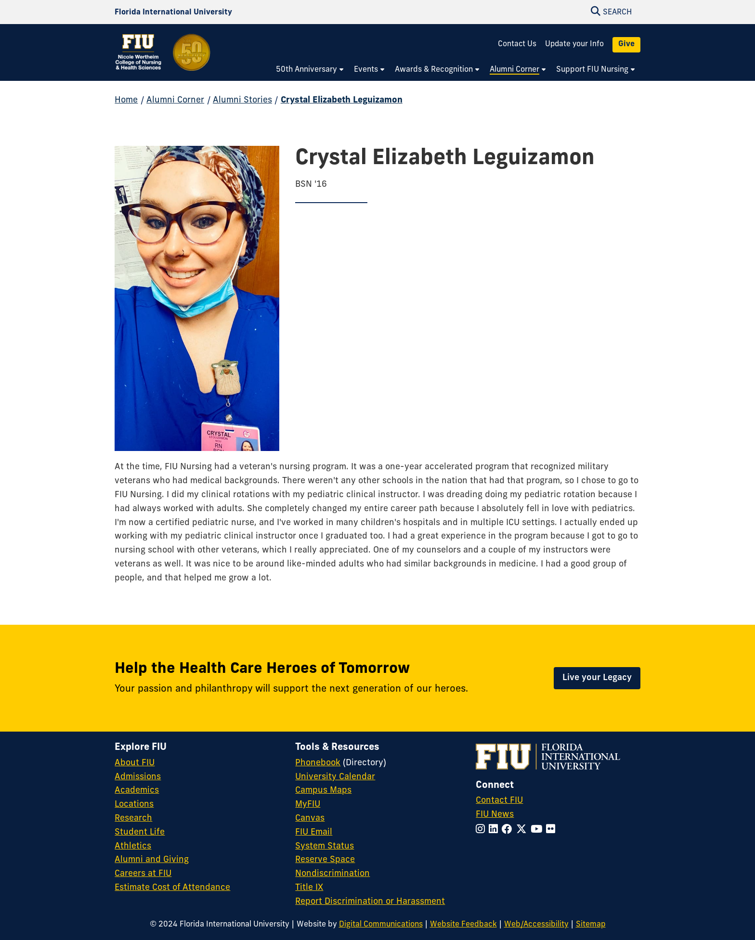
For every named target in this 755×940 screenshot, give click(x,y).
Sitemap (591, 924)
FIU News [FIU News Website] (495, 814)
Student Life (140, 832)
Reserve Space (325, 859)
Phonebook (317, 763)
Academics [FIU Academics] (137, 790)
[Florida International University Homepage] (173, 12)
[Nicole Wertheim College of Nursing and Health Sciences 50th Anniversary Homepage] (163, 58)
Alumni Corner (175, 100)
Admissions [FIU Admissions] (138, 777)
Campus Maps (323, 790)
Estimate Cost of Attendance (172, 887)
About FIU (135, 763)
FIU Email (313, 832)
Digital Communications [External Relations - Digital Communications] (381, 924)
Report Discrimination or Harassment (370, 901)
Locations (134, 804)
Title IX (309, 887)
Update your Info (574, 44)
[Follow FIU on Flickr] (552, 830)
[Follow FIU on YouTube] (538, 830)
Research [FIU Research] (133, 818)
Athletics (133, 846)
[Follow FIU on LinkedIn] (495, 830)
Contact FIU (499, 800)
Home (126, 100)
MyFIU (307, 804)
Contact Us (517, 44)
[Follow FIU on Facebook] (509, 830)
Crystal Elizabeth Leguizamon (342, 100)
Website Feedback (463, 924)
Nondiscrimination (332, 873)
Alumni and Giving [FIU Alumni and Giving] (152, 859)
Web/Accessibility (536, 924)
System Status (324, 846)
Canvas (310, 818)
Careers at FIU (143, 873)
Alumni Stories (242, 100)
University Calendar (335, 777)
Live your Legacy (597, 677)
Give (626, 44)
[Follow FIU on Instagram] (482, 830)
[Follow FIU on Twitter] (523, 830)
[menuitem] (310, 70)
